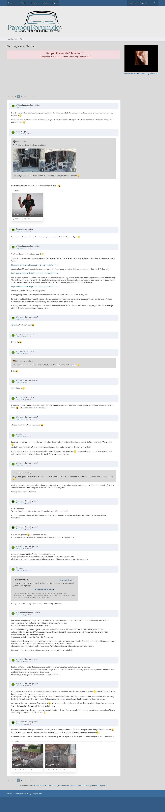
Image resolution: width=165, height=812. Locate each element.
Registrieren (144, 3)
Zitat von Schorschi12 (24, 361)
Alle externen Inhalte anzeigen (44, 590)
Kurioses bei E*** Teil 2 (25, 334)
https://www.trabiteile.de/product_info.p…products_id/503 (34, 286)
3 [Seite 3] (18, 96)
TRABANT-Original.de (99, 785)
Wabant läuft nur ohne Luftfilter (28, 105)
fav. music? (20, 568)
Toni (15, 325)
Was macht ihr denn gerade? (27, 317)
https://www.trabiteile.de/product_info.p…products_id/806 (34, 265)
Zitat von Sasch (22, 141)
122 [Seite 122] (29, 96)
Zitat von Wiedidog (23, 473)
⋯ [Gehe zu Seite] (25, 96)
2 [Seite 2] (15, 96)
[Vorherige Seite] (9, 96)
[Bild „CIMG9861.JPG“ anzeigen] (27, 758)
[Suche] (154, 3)
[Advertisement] (63, 77)
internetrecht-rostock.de (80, 785)
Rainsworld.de (63, 785)
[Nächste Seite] (34, 96)
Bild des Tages (21, 131)
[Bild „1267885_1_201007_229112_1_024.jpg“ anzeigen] (27, 207)
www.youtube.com (66, 580)
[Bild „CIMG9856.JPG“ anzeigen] (60, 758)
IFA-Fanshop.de (50, 785)
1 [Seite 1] (12, 96)
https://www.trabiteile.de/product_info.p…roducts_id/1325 (34, 273)
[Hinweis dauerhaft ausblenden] (117, 52)
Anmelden (132, 3)
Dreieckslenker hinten (24, 229)
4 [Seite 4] (21, 96)
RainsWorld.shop (36, 785)
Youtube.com (21, 434)
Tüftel (18, 107)
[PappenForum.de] (82, 21)
